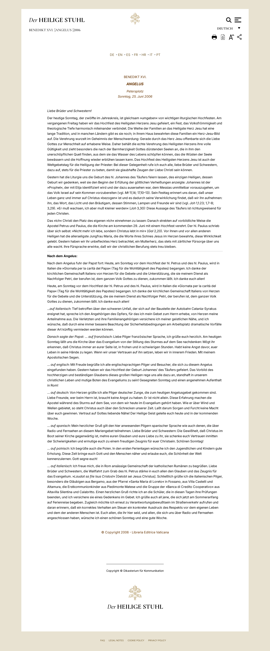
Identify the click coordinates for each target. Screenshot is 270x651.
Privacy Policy (157, 640)
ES (128, 55)
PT (158, 55)
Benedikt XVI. (41, 30)
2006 (77, 30)
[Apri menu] (237, 20)
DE (112, 55)
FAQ (102, 640)
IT (151, 55)
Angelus (63, 30)
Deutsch (226, 29)
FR (136, 55)
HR (144, 55)
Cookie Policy (136, 640)
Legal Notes (116, 640)
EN (120, 55)
